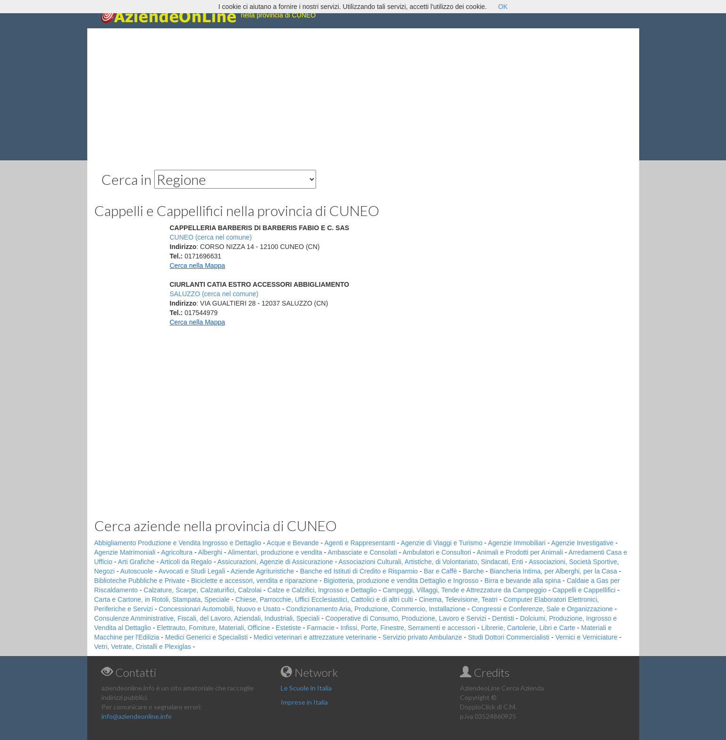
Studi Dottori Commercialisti (509, 637)
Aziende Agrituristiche (262, 571)
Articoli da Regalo (186, 561)
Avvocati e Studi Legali (192, 571)
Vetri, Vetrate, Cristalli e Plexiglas (142, 646)
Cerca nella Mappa (197, 265)
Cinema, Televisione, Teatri (458, 599)
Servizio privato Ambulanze (422, 637)
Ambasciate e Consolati (362, 552)
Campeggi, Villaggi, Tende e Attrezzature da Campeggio (464, 590)
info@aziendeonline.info (136, 716)
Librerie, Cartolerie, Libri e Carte (528, 628)
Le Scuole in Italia (306, 688)
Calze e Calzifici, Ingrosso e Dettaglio (322, 590)
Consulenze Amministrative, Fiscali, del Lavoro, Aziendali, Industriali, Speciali (207, 618)
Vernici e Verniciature (586, 637)
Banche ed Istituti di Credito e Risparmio (359, 571)
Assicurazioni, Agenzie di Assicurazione (275, 561)
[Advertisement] (363, 94)
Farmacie (320, 628)
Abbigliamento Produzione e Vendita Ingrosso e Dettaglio (177, 543)
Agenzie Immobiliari (516, 543)
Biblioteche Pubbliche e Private (139, 580)
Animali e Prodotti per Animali (519, 552)
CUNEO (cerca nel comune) (211, 237)
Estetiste (288, 628)
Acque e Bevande (293, 543)
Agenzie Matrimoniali (125, 552)
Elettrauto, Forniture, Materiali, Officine (213, 628)
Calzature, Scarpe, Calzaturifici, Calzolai (203, 590)
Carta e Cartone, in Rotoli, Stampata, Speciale (162, 599)
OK (503, 6)
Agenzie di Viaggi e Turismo (441, 543)
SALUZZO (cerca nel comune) (214, 294)
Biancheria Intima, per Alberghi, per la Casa (553, 571)
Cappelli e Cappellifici (584, 590)
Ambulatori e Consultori (436, 552)
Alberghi (210, 552)
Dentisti (503, 618)
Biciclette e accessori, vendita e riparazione (254, 580)
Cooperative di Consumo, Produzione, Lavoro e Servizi (405, 618)
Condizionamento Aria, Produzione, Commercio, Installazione (376, 609)
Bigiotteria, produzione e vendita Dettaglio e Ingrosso (401, 580)
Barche (473, 571)
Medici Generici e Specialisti (206, 637)
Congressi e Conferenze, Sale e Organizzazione (542, 609)
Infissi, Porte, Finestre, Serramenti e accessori (407, 628)
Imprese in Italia (304, 702)
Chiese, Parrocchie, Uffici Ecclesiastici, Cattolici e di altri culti (324, 599)
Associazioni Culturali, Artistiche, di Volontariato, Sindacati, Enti (431, 561)
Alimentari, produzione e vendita (275, 552)
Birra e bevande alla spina (522, 580)
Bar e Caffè (440, 571)
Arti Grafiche (136, 561)
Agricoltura (176, 552)
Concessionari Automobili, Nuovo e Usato (219, 609)
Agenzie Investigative (582, 543)
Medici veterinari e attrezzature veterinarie (315, 637)
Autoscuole (136, 571)
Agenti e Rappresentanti (360, 543)
